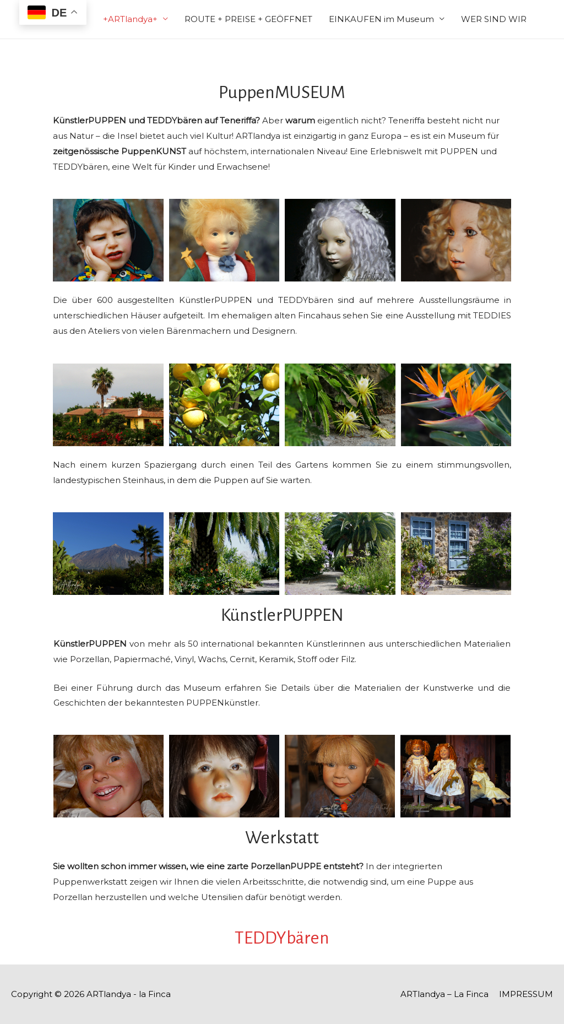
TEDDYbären (282, 938)
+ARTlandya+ (130, 19)
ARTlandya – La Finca (444, 994)
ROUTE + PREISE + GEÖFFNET (248, 19)
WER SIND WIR (494, 19)
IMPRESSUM (526, 994)
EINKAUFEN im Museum (381, 19)
